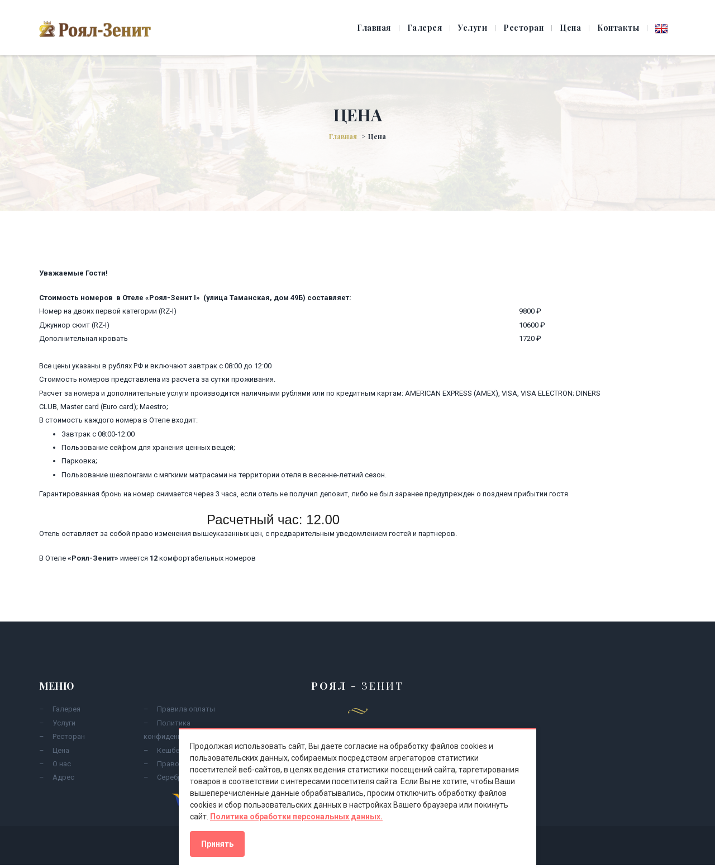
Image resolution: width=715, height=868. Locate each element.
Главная (374, 27)
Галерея (424, 27)
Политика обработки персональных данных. (296, 816)
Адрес (63, 777)
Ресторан (523, 27)
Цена (570, 27)
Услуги (472, 27)
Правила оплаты (186, 709)
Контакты (618, 27)
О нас (62, 764)
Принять (217, 843)
